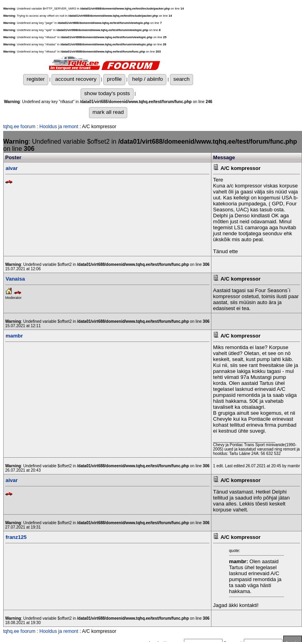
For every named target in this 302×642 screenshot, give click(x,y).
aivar (12, 168)
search (182, 79)
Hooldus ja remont (58, 126)
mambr (14, 336)
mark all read (108, 112)
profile (114, 79)
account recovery (76, 79)
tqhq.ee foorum (19, 126)
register (36, 79)
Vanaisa (15, 279)
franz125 (16, 537)
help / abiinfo (147, 79)
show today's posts (107, 93)
